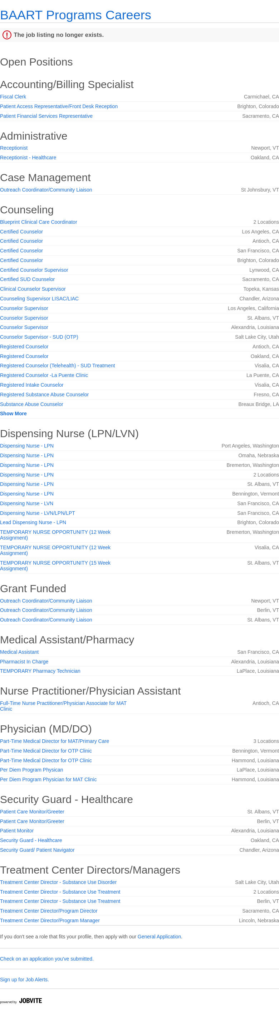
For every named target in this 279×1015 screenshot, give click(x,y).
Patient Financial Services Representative (46, 116)
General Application (159, 936)
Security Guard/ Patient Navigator (37, 850)
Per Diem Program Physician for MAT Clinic (48, 779)
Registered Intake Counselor (31, 385)
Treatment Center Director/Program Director (49, 911)
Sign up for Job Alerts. (24, 979)
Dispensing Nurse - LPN (27, 446)
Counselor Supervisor (24, 308)
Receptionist (14, 148)
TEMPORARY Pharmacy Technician (40, 671)
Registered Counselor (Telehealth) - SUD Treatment (57, 365)
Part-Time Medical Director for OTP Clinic (46, 751)
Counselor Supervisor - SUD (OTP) (39, 337)
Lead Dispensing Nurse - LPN (33, 522)
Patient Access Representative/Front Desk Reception (59, 106)
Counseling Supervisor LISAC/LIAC (39, 298)
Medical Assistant (19, 652)
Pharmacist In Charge (24, 661)
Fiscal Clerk (13, 97)
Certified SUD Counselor (27, 279)
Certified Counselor (21, 232)
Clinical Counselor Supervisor (33, 289)
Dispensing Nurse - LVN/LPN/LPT (37, 513)
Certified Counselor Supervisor (34, 270)
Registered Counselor (24, 346)
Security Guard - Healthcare (31, 840)
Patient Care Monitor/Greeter (32, 812)
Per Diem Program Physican (31, 770)
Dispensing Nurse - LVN (26, 503)
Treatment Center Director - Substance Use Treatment (60, 892)
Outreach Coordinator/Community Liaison (46, 190)
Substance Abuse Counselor (31, 404)
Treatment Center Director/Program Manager (50, 920)
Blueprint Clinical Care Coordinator (38, 222)
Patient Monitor (17, 830)
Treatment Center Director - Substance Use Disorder (58, 882)
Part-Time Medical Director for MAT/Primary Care (54, 741)
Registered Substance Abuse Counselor (44, 394)
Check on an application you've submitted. (47, 959)
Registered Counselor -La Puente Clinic (44, 375)
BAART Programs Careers (75, 15)
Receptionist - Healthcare (28, 157)
